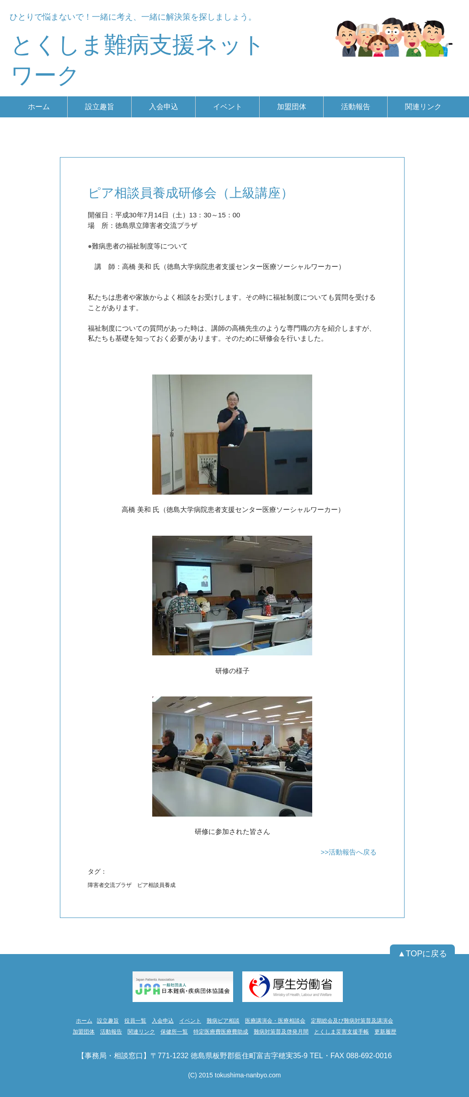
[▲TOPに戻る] (422, 954)
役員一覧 (135, 1021)
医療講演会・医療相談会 (275, 1021)
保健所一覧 (174, 1031)
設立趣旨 (108, 1021)
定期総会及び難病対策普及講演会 (352, 1021)
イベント (190, 1021)
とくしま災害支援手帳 (341, 1031)
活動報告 (111, 1031)
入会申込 (163, 1021)
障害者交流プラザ (110, 885)
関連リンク (141, 1031)
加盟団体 (84, 1031)
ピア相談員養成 (156, 885)
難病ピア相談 (223, 1021)
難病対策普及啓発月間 (281, 1031)
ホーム (84, 1021)
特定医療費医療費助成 (220, 1031)
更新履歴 (385, 1031)
